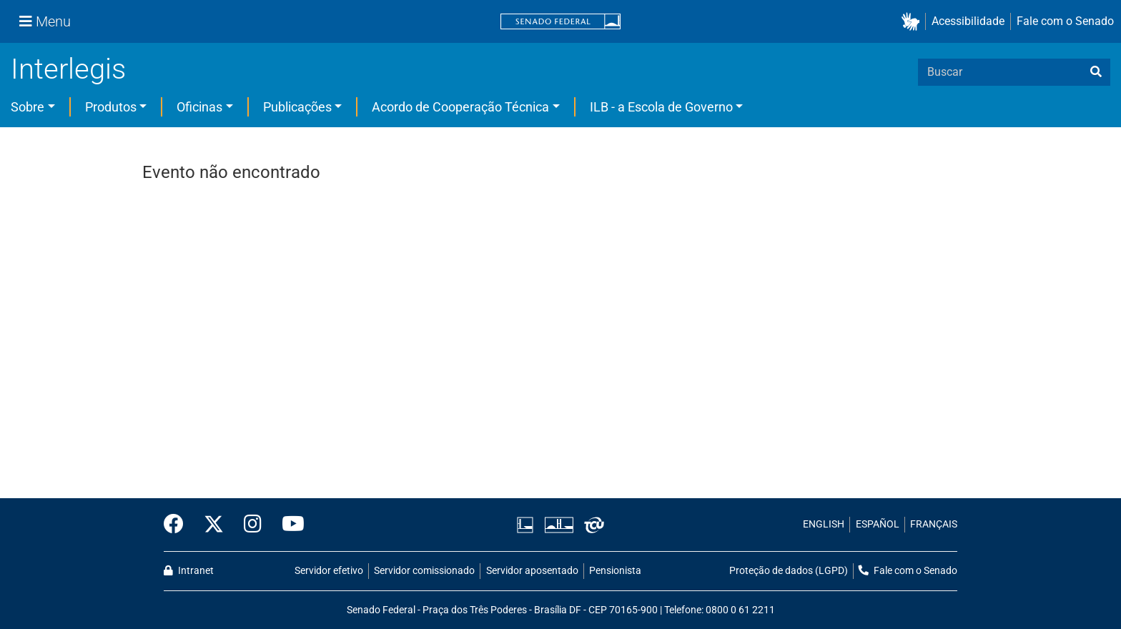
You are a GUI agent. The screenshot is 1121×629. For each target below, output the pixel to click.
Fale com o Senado (1065, 21)
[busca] (1096, 72)
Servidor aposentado (532, 571)
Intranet (189, 571)
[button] (913, 21)
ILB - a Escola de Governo (661, 106)
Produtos (111, 106)
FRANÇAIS (933, 524)
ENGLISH (823, 524)
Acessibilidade (968, 21)
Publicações (297, 106)
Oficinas (199, 106)
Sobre (27, 106)
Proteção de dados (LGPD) (788, 571)
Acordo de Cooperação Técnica (460, 106)
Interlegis (68, 69)
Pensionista (615, 571)
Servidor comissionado (424, 571)
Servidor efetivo (329, 571)
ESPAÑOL (877, 524)
